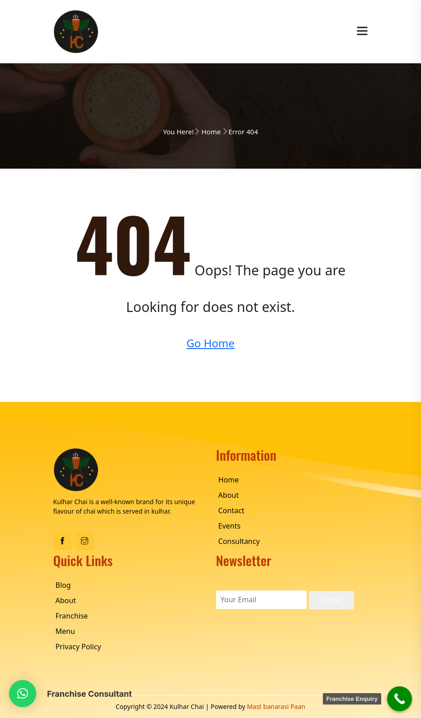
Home (211, 131)
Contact (231, 510)
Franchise (72, 616)
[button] (22, 693)
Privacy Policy (78, 647)
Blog (63, 585)
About (228, 495)
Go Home (210, 342)
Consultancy (239, 541)
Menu (65, 631)
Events (229, 526)
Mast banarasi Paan (276, 706)
